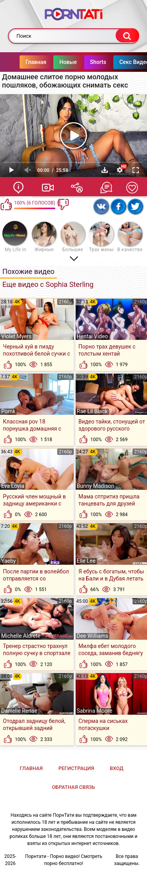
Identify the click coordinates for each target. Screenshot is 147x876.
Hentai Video (92, 336)
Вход (116, 768)
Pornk (8, 411)
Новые (52, 62)
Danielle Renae (19, 711)
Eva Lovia (12, 486)
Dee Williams (93, 636)
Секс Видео (118, 62)
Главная (20, 62)
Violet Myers (16, 336)
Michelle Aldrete (20, 636)
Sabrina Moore (95, 711)
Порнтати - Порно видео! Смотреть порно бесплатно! (63, 860)
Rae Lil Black (92, 411)
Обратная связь (73, 787)
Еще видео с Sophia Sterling (48, 284)
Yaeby (8, 561)
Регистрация (76, 768)
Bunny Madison (95, 486)
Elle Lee (86, 561)
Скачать (105, 170)
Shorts (82, 62)
